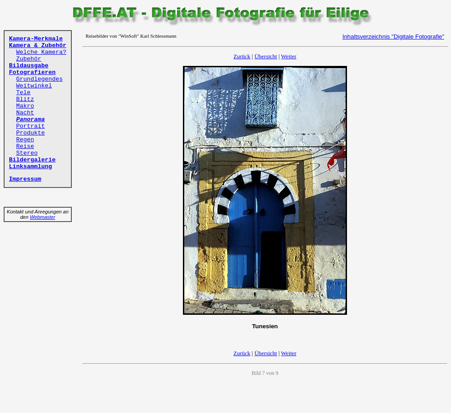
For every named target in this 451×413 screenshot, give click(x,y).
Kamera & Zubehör (37, 45)
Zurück (242, 56)
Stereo (27, 153)
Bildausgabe (28, 65)
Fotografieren (32, 72)
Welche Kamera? (41, 52)
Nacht (25, 112)
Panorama (30, 119)
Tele (23, 92)
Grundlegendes (39, 79)
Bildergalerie (32, 160)
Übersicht (265, 56)
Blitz (25, 99)
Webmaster (43, 217)
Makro (25, 106)
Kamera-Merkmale (36, 38)
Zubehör (28, 59)
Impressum (25, 179)
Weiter (288, 56)
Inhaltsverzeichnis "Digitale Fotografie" (393, 36)
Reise (25, 146)
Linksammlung (30, 166)
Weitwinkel (34, 86)
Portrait (30, 126)
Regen (25, 139)
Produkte (30, 133)
